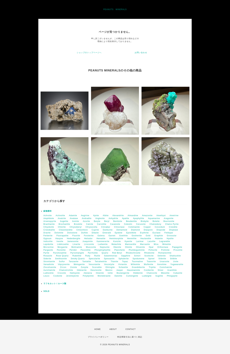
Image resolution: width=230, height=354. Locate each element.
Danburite (108, 230)
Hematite (100, 238)
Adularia (88, 273)
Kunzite (117, 241)
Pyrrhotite (93, 253)
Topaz (125, 261)
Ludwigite (147, 276)
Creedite (173, 227)
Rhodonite (149, 253)
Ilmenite (100, 273)
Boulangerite (123, 273)
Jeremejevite (72, 276)
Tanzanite (73, 261)
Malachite (116, 244)
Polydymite (88, 276)
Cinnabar (105, 227)
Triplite (152, 267)
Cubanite (177, 273)
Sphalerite (124, 259)
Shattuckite (175, 256)
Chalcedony (155, 224)
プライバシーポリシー (98, 337)
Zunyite (84, 267)
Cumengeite (132, 276)
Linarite (76, 244)
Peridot (73, 250)
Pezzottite (86, 250)
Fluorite (76, 236)
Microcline (48, 247)
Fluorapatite (62, 236)
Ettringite (110, 267)
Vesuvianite (94, 264)
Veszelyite (109, 264)
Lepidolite (48, 244)
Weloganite (79, 264)
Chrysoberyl (76, 227)
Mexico (108, 270)
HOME (97, 329)
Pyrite (46, 253)
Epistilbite (131, 233)
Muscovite (91, 247)
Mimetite (166, 244)
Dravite (47, 233)
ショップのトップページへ (89, 52)
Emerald (107, 233)
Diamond (135, 230)
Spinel (151, 259)
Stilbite (173, 259)
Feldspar (168, 233)
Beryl (106, 221)
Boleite (156, 221)
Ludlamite (103, 244)
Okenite (117, 247)
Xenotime (162, 264)
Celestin (128, 224)
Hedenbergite (73, 238)
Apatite (125, 218)
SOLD (46, 291)
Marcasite (145, 244)
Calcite (89, 224)
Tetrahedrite (101, 261)
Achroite (47, 215)
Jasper (119, 270)
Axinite (75, 221)
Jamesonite (72, 241)
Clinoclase (119, 227)
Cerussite (141, 224)
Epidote (119, 233)
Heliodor (88, 238)
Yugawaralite (176, 264)
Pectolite (61, 250)
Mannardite (130, 244)
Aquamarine (154, 218)
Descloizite (96, 270)
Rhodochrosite (133, 253)
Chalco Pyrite (172, 224)
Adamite (73, 215)
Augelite (64, 221)
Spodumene (138, 259)
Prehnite (165, 250)
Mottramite (76, 247)
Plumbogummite (137, 250)
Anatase (74, 218)
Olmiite (128, 247)
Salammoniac (110, 256)
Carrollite (101, 224)
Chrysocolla (91, 227)
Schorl (137, 256)
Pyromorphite (59, 253)
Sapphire (125, 256)
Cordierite (149, 270)
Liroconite (89, 244)
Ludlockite (48, 273)
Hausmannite (133, 270)
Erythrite (144, 233)
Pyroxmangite (77, 253)
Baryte (97, 221)
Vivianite (122, 264)
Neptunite (104, 247)
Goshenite (137, 236)
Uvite (175, 261)
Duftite (84, 233)
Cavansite (115, 224)
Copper (147, 227)
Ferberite (48, 236)
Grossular (171, 236)
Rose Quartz (62, 256)
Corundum (160, 227)
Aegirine (85, 215)
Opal (151, 247)
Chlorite (62, 227)
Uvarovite (164, 261)
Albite (106, 215)
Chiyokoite (48, 227)
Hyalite (170, 238)
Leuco (46, 276)
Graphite (158, 236)
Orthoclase (162, 247)
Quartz (105, 253)
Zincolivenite (49, 267)
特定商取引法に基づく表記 (129, 337)
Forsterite (89, 236)
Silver (160, 270)
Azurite (86, 221)
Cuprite (95, 230)
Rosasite (47, 256)
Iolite (110, 273)
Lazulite (151, 241)
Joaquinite (87, 241)
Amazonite (147, 215)
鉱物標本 (47, 211)
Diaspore (148, 230)
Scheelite (123, 267)
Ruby (87, 256)
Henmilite (132, 238)
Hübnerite (82, 270)
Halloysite (75, 273)
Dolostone (72, 233)
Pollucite (153, 250)
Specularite (94, 259)
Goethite (123, 236)
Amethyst (161, 215)
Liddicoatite (63, 244)
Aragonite (168, 218)
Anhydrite (113, 218)
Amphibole (48, 218)
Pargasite (48, 250)
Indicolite (48, 241)
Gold (148, 236)
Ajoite (96, 215)
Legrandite (164, 241)
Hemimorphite (116, 238)
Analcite (62, 218)
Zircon (63, 267)
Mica (156, 244)
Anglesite (100, 218)
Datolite (118, 276)
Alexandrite (118, 215)
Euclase (157, 233)
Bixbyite (145, 221)
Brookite (78, 224)
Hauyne (59, 238)
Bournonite (168, 221)
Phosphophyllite (103, 250)
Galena (101, 236)
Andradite (86, 218)
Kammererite (103, 241)
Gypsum (47, 238)
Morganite (62, 247)
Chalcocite (152, 273)
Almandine (133, 215)
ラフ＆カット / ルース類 (54, 283)
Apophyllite (138, 218)
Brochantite (64, 224)
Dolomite (58, 233)
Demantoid (121, 230)
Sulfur (62, 261)
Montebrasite (104, 276)
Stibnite (162, 259)
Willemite (135, 264)
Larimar (140, 241)
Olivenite (140, 247)
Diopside (161, 230)
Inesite (60, 241)
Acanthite (172, 270)
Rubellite (77, 256)
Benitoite (117, 221)
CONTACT (130, 329)
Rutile (97, 256)
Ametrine (174, 215)
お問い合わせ (141, 52)
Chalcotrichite (66, 270)
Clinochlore (82, 230)
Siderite (47, 259)
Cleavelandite (66, 230)
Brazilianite (49, 224)
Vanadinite (48, 264)
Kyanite (128, 241)
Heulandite (145, 238)
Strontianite (49, 261)
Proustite (177, 250)
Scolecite (149, 256)
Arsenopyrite (49, 221)
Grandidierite (138, 267)
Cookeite (57, 276)
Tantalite (86, 261)
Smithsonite (61, 259)
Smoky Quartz (78, 259)
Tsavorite (151, 261)
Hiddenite (138, 273)
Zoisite (73, 267)
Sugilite (159, 276)
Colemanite (134, 227)
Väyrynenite (64, 264)
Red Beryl (117, 253)
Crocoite (61, 273)
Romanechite (164, 253)
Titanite (114, 261)
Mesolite (165, 273)
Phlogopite (172, 276)
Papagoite (177, 247)
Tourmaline (137, 261)
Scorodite (97, 267)
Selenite (161, 256)
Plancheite (119, 250)
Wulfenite (148, 264)
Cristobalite (49, 230)
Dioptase (173, 230)
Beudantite (131, 221)
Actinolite (60, 215)
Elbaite (95, 233)
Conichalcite (166, 267)
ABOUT (113, 329)
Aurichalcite (49, 270)
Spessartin (109, 259)
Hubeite (159, 238)
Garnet (112, 236)
